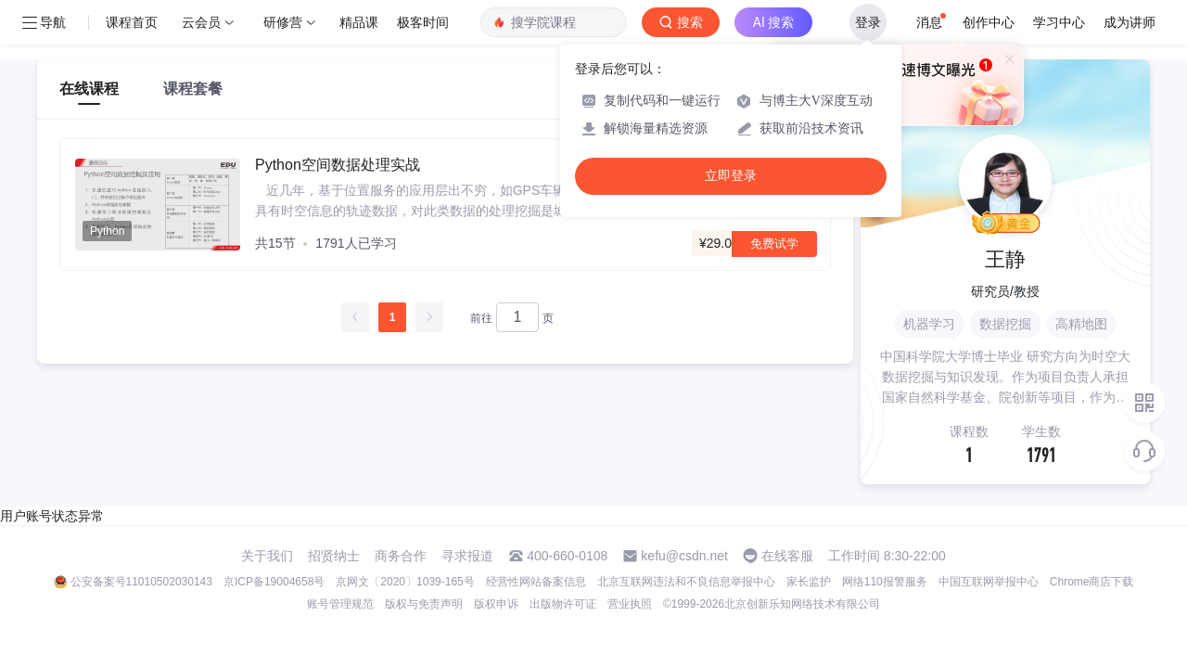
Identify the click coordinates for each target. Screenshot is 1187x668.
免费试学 (774, 243)
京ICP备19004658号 (274, 581)
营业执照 (629, 603)
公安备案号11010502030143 (141, 581)
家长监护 (808, 581)
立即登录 (731, 176)
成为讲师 (1129, 22)
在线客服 (787, 555)
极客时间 (423, 22)
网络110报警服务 (884, 581)
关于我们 (267, 555)
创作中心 (989, 22)
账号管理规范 (340, 603)
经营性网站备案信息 (536, 581)
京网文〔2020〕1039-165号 (405, 581)
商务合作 (401, 555)
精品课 (358, 22)
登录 (868, 22)
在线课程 (89, 88)
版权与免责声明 (424, 603)
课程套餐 (193, 88)
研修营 (282, 22)
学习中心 (1059, 22)
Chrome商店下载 (1092, 581)
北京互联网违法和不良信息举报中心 (686, 581)
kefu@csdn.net (684, 555)
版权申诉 (496, 603)
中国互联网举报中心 (988, 581)
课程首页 (132, 22)
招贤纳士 (334, 555)
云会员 (201, 22)
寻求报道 (467, 555)
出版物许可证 (563, 603)
